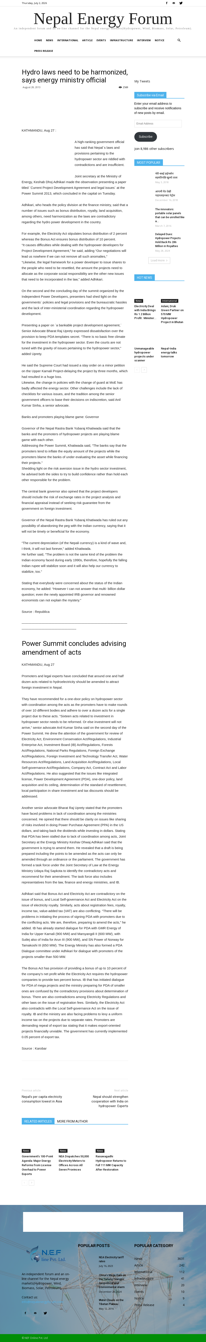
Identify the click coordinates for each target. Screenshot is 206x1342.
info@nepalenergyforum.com (42, 1302)
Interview (144, 40)
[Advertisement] (75, 116)
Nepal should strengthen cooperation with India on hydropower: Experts (109, 1101)
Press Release (43, 50)
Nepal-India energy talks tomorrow (169, 352)
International (67, 40)
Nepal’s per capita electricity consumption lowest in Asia (42, 1099)
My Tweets (142, 81)
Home (38, 40)
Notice (159, 40)
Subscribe (145, 136)
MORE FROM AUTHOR (72, 1121)
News (49, 40)
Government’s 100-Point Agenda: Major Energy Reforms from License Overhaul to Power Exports (37, 1165)
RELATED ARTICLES (38, 1121)
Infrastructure (121, 40)
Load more (159, 260)
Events (101, 40)
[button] (179, 40)
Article (87, 40)
